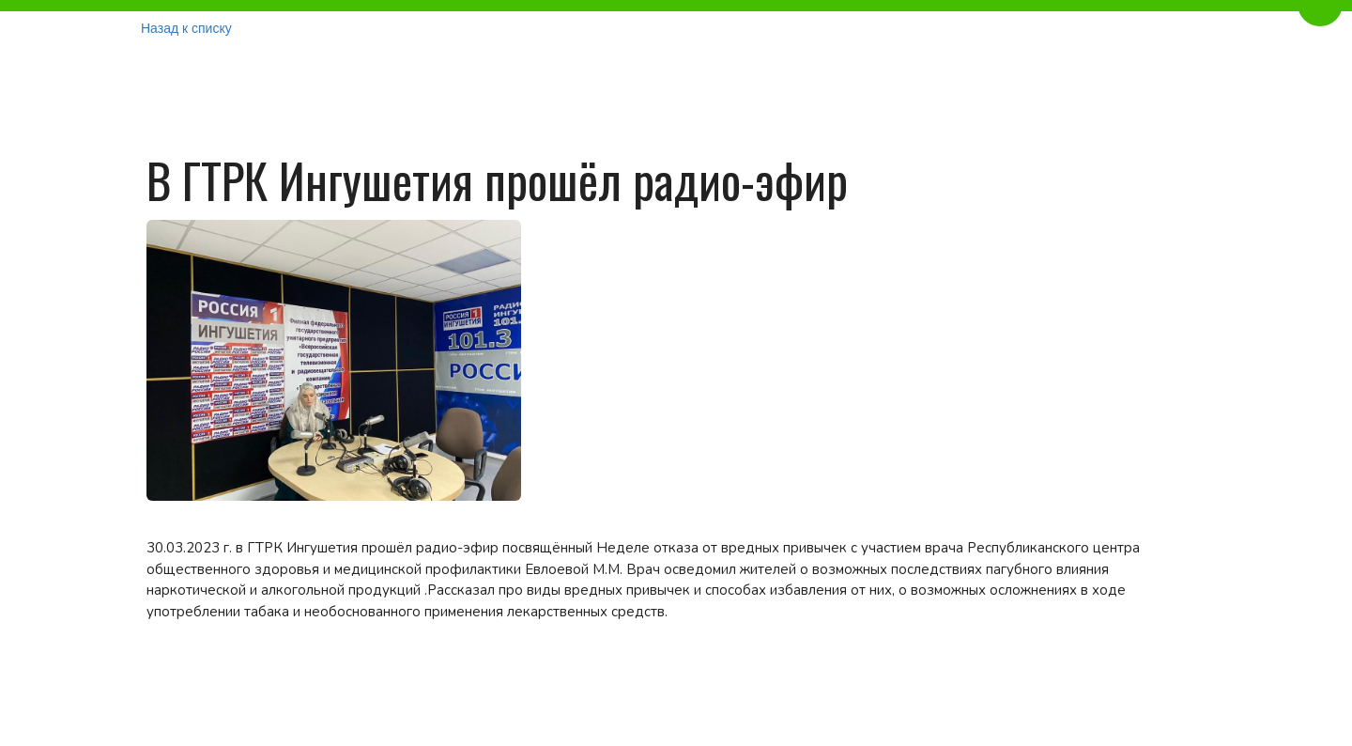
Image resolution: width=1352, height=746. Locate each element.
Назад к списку (186, 28)
